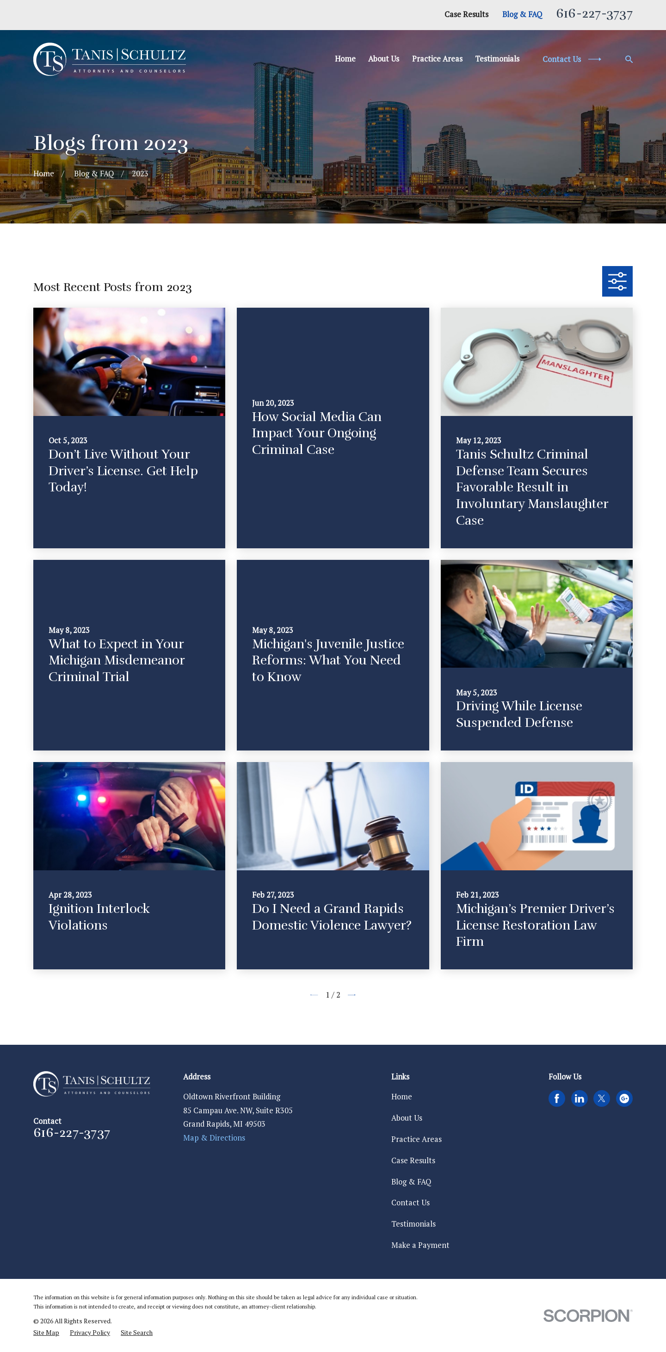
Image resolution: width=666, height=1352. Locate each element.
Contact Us (410, 1202)
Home (401, 1097)
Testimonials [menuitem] (497, 59)
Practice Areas (416, 1139)
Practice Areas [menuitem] (437, 59)
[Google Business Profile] (624, 1098)
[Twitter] (601, 1098)
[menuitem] (46, 1333)
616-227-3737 (594, 13)
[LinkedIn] (579, 1098)
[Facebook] (556, 1098)
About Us (406, 1118)
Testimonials (413, 1224)
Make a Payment (420, 1245)
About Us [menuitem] (383, 59)
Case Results (466, 14)
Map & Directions (214, 1138)
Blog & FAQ (522, 14)
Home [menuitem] (345, 59)
